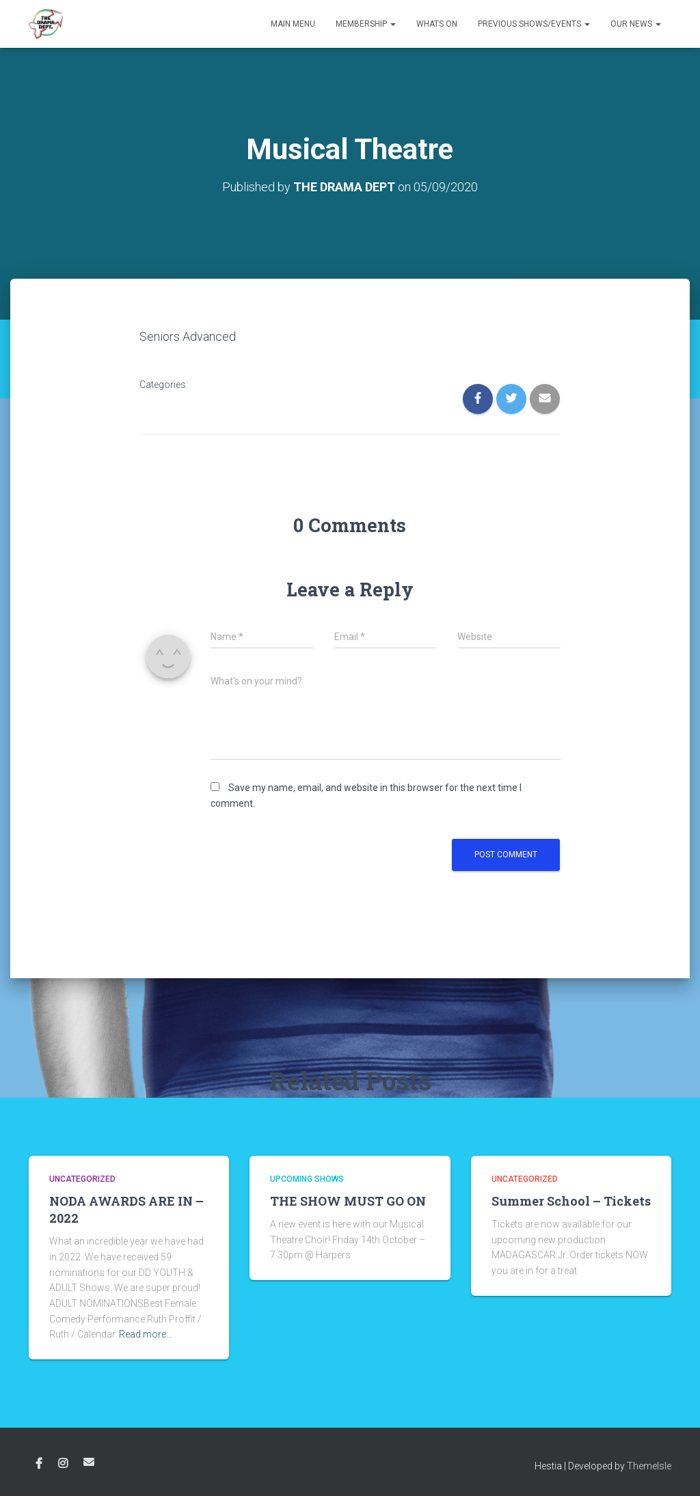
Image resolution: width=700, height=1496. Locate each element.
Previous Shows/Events (534, 24)
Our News (635, 24)
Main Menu (293, 24)
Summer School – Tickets (571, 1201)
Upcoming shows (307, 1179)
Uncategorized (82, 1179)
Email (89, 1462)
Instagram (63, 1464)
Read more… (145, 1334)
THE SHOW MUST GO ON (348, 1201)
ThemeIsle (649, 1465)
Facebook (39, 1464)
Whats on (436, 24)
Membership (366, 24)
